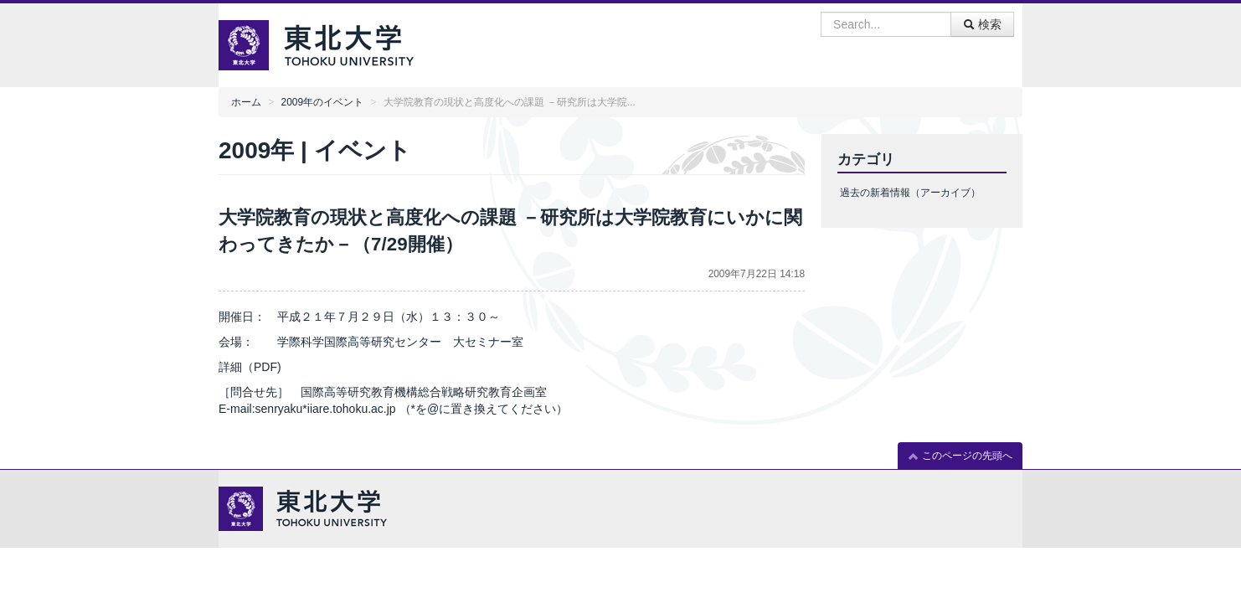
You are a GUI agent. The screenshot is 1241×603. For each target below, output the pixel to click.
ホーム (246, 102)
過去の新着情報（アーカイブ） (910, 192)
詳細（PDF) (250, 367)
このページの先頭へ (960, 456)
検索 (982, 24)
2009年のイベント (322, 102)
